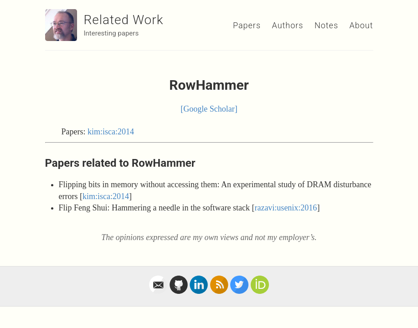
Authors (288, 25)
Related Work (124, 19)
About (361, 25)
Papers (247, 25)
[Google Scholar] (209, 108)
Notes (326, 25)
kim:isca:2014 (111, 131)
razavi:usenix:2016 (285, 207)
